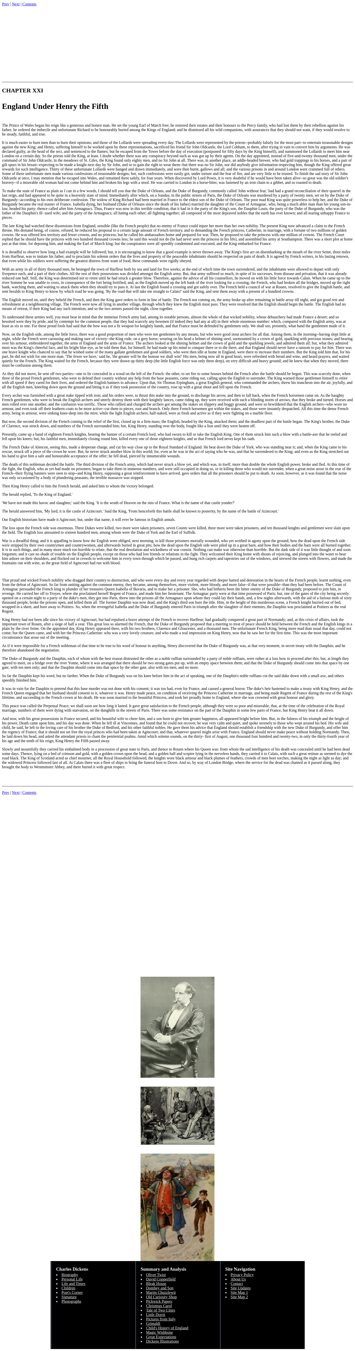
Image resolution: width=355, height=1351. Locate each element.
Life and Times (74, 1284)
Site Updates (241, 1288)
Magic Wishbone (159, 1332)
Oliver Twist (156, 1275)
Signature (69, 1297)
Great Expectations (161, 1337)
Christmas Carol (159, 1306)
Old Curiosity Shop (161, 1297)
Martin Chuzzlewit (161, 1292)
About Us (238, 1279)
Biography (70, 1275)
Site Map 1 (239, 1292)
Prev (5, 4)
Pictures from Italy (161, 1319)
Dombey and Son (160, 1288)
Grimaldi (153, 1323)
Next (16, 4)
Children (68, 1288)
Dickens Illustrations (162, 1341)
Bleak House (156, 1284)
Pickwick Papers (159, 1301)
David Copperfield (161, 1279)
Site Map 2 (239, 1297)
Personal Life (72, 1279)
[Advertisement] (177, 44)
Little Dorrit (155, 1315)
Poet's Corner (72, 1292)
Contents (29, 4)
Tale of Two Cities (160, 1310)
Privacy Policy (242, 1275)
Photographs (71, 1301)
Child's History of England (167, 1328)
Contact (237, 1284)
